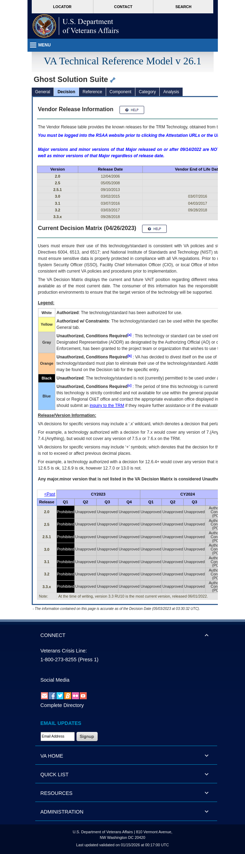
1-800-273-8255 (58, 659)
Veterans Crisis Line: (64, 651)
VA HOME (52, 756)
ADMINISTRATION (62, 812)
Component (120, 91)
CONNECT (53, 635)
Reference (92, 91)
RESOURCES (57, 793)
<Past (49, 494)
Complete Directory (62, 705)
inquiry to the (107, 405)
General (42, 91)
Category (147, 91)
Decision (66, 91)
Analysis (171, 91)
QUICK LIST (55, 774)
